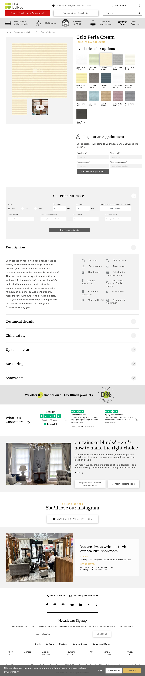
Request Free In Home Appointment (27, 13)
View (79, 473)
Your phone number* (118, 162)
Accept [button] (132, 670)
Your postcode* (83, 162)
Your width (57, 204)
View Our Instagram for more (72, 519)
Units (10, 204)
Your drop (80, 204)
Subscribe (102, 633)
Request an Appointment (93, 171)
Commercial (84, 5)
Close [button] (99, 670)
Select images (115, 208)
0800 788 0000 (58, 595)
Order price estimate (69, 230)
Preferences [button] (114, 670)
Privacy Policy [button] (11, 671)
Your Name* (82, 153)
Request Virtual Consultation (76, 13)
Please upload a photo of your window (115, 204)
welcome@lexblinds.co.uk (85, 595)
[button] (70, 71)
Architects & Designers (64, 5)
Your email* (115, 153)
